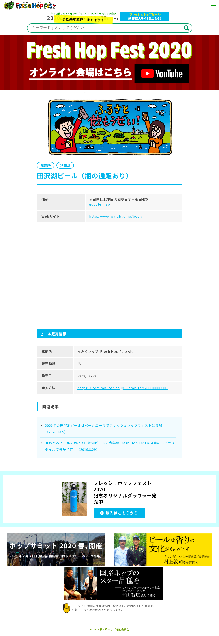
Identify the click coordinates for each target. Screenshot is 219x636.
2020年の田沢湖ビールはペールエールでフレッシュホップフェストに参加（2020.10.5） (103, 428)
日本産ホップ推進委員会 (114, 629)
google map (99, 204)
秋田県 (65, 165)
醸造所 (46, 165)
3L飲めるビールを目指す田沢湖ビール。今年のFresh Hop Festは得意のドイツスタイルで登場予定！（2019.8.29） (110, 446)
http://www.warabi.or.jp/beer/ (115, 216)
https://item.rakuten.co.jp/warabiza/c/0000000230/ (122, 387)
